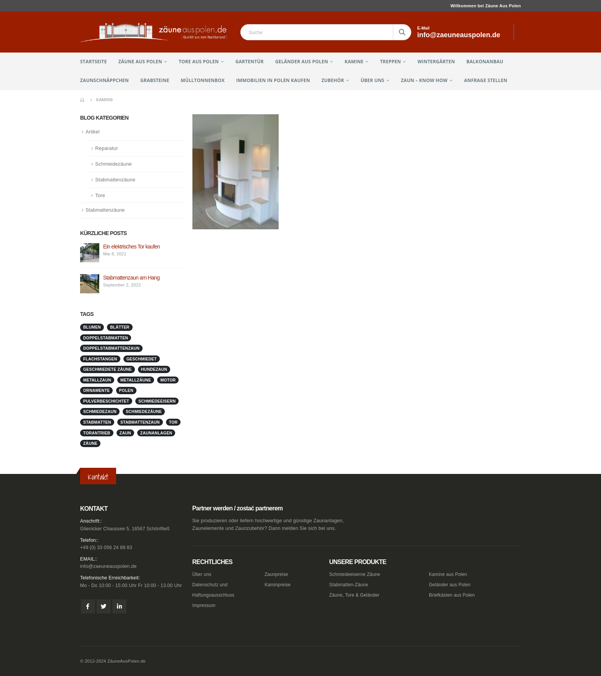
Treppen (390, 61)
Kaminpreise (278, 584)
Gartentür (249, 61)
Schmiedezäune (113, 164)
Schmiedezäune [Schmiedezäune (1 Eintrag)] (144, 412)
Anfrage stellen (485, 80)
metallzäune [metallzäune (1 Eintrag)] (135, 380)
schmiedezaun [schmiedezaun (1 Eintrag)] (100, 412)
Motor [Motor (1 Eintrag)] (168, 380)
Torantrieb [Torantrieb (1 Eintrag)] (96, 433)
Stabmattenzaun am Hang (131, 278)
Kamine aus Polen (449, 574)
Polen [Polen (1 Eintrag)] (126, 391)
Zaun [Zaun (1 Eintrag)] (125, 433)
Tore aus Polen (198, 61)
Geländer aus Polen (301, 61)
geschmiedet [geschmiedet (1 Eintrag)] (141, 359)
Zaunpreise (276, 574)
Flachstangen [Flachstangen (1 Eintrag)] (100, 359)
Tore (100, 196)
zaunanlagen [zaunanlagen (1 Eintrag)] (156, 433)
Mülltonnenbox (203, 80)
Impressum (204, 605)
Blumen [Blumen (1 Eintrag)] (92, 328)
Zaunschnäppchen (104, 80)
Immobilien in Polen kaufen (273, 80)
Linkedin (119, 607)
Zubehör (333, 80)
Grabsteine (154, 80)
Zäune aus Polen (140, 61)
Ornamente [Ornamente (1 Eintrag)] (96, 391)
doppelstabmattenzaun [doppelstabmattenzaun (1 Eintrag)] (111, 349)
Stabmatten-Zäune (350, 584)
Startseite (93, 61)
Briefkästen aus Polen (453, 595)
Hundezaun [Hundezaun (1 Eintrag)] (154, 370)
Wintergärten (436, 61)
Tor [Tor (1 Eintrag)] (173, 423)
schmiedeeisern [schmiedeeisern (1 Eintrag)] (157, 402)
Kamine (354, 61)
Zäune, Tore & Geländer (356, 595)
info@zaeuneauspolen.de (108, 566)
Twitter (104, 607)
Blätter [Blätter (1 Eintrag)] (119, 328)
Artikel (92, 132)
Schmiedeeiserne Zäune (356, 574)
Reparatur (106, 148)
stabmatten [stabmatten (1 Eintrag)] (97, 423)
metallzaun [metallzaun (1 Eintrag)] (97, 380)
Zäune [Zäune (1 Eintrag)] (90, 444)
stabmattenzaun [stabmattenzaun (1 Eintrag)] (140, 423)
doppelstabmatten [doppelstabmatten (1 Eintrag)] (105, 338)
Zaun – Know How (424, 80)
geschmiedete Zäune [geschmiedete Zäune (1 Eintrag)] (107, 370)
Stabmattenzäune (115, 180)
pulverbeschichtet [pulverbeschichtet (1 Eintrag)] (106, 402)
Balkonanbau (484, 61)
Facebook (88, 607)
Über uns (372, 80)
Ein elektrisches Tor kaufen (131, 247)
